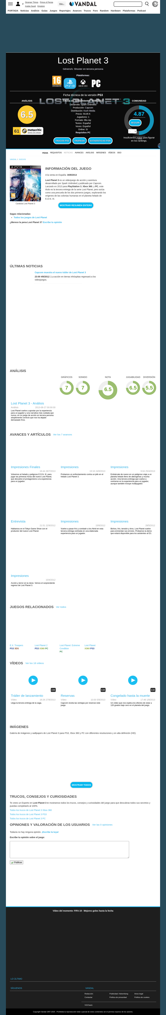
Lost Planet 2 (41, 645)
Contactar (88, 997)
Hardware (116, 10)
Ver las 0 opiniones (102, 824)
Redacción (89, 994)
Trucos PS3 (62, 140)
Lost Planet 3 (83, 60)
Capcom (89, 107)
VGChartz (88, 1005)
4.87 (139, 114)
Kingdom (41, 6)
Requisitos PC (83, 132)
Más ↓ (61, 4)
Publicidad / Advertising (118, 994)
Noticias (24, 10)
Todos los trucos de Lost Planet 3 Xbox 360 (31, 810)
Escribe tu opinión (52, 222)
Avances (77, 10)
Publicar (16, 862)
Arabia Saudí (30, 6)
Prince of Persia (46, 2)
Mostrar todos (81, 785)
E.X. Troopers (16, 645)
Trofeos (79, 140)
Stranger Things (31, 2)
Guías (44, 10)
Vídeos (111, 153)
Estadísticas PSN (100, 140)
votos (139, 139)
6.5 (27, 114)
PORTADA (13, 10)
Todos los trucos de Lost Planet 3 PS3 (28, 814)
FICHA (45, 153)
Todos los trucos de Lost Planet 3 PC (28, 818)
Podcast (141, 10)
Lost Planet (90, 645)
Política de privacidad (118, 997)
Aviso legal (138, 994)
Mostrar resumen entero (76, 205)
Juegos (53, 10)
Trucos (87, 10)
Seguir (135, 122)
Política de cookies (141, 997)
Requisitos (56, 153)
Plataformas (129, 10)
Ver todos (61, 607)
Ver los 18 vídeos (34, 663)
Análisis (35, 10)
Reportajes (65, 10)
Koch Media (89, 110)
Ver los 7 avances (62, 434)
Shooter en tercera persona (88, 69)
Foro (95, 10)
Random (104, 10)
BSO (119, 153)
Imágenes (101, 153)
